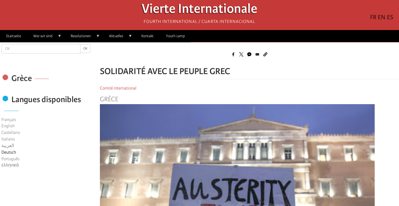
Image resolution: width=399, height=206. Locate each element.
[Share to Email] (257, 54)
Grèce (109, 99)
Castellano (10, 132)
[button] (265, 54)
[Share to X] (241, 54)
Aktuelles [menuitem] (117, 38)
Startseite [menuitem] (13, 36)
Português (10, 158)
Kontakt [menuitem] (147, 36)
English (8, 125)
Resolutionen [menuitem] (82, 38)
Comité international (118, 88)
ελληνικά (10, 165)
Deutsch (8, 152)
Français (8, 119)
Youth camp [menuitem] (175, 36)
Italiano (8, 139)
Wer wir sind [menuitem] (44, 38)
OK (85, 48)
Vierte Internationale (199, 10)
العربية (7, 145)
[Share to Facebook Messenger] (249, 54)
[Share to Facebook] (233, 54)
